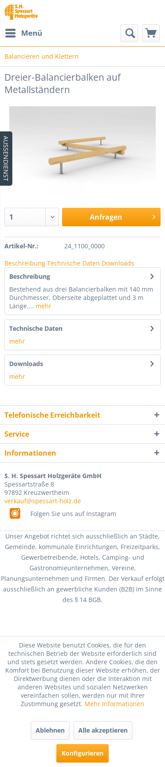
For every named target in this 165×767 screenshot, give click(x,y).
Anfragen (122, 216)
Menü (23, 32)
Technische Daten (73, 263)
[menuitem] (23, 33)
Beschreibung (24, 263)
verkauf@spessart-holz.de (42, 501)
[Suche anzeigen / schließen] (129, 33)
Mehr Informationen (114, 704)
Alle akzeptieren (103, 730)
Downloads (118, 263)
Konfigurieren (82, 753)
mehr (42, 306)
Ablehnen (50, 730)
